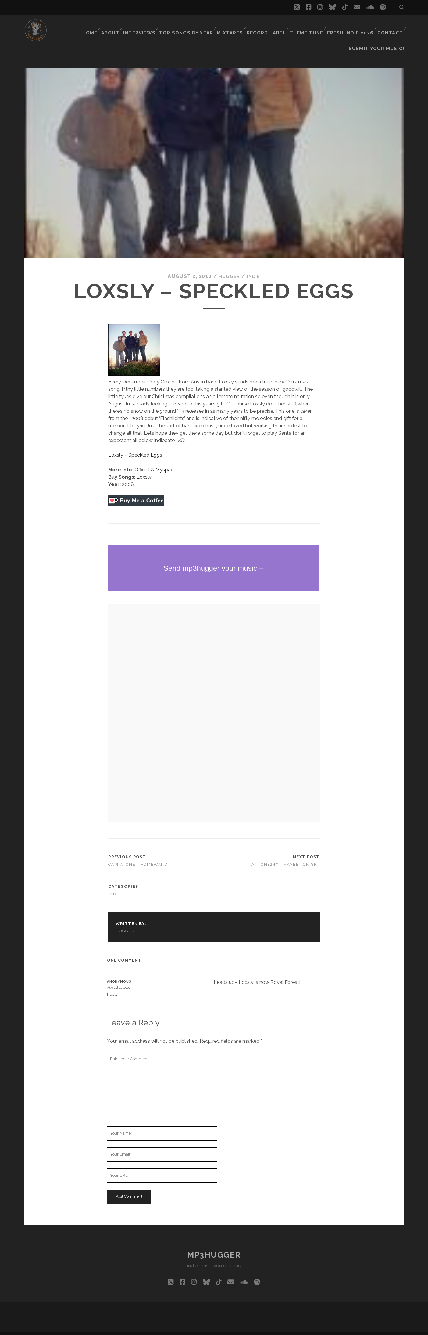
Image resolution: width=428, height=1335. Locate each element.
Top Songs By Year (192, 25)
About (117, 25)
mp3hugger (214, 1244)
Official (142, 459)
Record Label (269, 25)
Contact (390, 25)
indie (254, 266)
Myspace (165, 459)
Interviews (147, 25)
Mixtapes (234, 25)
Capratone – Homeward (138, 854)
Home (95, 25)
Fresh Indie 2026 (351, 25)
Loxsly (144, 467)
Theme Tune (309, 25)
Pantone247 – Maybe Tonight (284, 854)
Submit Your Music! (379, 33)
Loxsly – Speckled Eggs (135, 445)
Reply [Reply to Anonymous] (112, 984)
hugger (228, 266)
